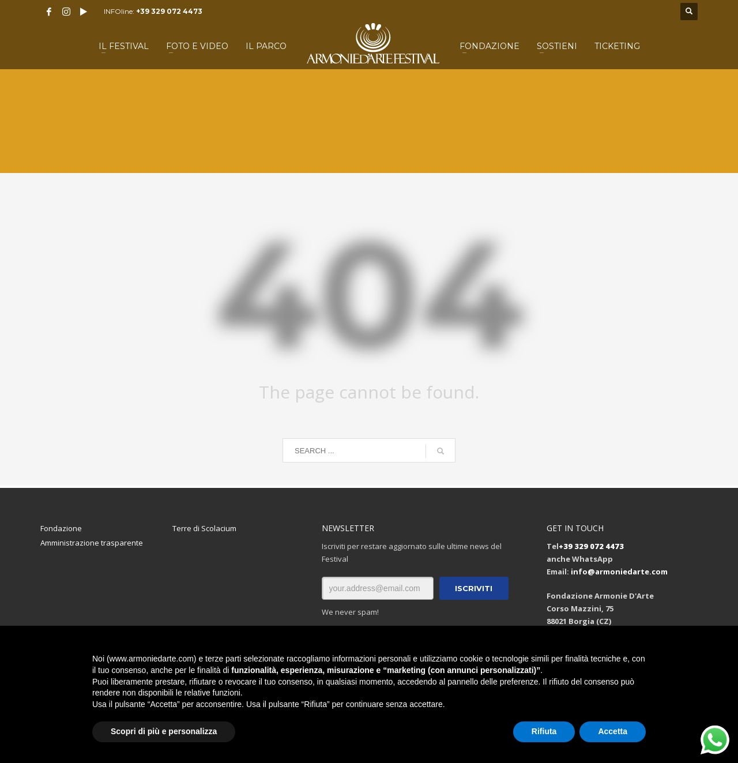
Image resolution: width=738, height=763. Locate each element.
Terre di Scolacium (204, 528)
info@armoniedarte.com (619, 571)
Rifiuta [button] (544, 731)
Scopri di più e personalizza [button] (164, 731)
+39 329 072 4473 (169, 11)
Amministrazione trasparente (91, 543)
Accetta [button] (612, 731)
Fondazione (61, 528)
